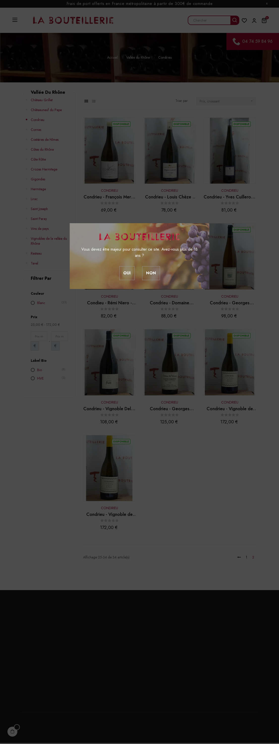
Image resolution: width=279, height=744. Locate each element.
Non (151, 273)
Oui (127, 273)
